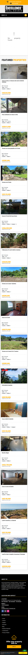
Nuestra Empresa (6, 628)
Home (3, 618)
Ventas (4, 620)
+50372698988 (15, 3)
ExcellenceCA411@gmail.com (15, 1)
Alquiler (4, 622)
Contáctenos (5, 630)
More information (7, 653)
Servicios (4, 624)
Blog (3, 626)
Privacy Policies (5, 632)
